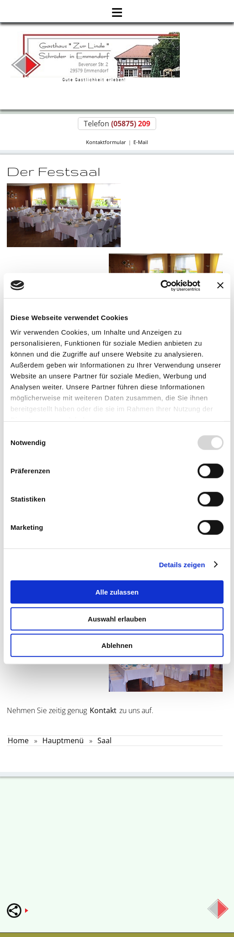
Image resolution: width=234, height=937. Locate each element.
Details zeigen (182, 564)
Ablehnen (117, 645)
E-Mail (140, 142)
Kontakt (103, 710)
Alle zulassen (116, 592)
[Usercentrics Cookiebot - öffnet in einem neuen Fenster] (160, 285)
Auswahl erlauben (117, 618)
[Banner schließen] (220, 285)
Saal (104, 740)
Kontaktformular (106, 142)
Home (18, 740)
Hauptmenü (63, 740)
